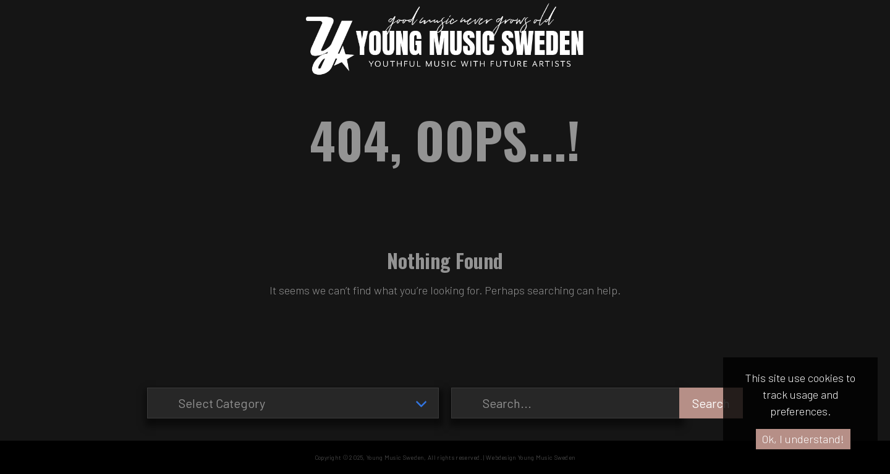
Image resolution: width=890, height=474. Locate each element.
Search (711, 403)
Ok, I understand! (803, 439)
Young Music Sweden (395, 457)
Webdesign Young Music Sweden (530, 457)
